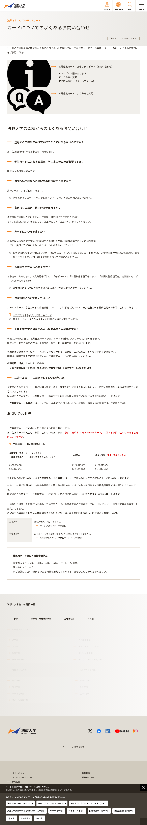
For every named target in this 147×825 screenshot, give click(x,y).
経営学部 (16, 653)
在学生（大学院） (76, 810)
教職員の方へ (88, 777)
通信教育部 (69, 618)
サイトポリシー (19, 773)
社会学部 (16, 686)
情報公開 (16, 781)
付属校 (91, 618)
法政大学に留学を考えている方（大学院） (26, 810)
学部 (16, 618)
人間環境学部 (85, 639)
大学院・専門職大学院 (41, 618)
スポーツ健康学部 (20, 700)
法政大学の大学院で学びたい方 (52, 803)
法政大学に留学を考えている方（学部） (89, 803)
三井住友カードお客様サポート (25, 403)
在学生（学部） (57, 810)
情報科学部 (85, 680)
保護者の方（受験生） (124, 810)
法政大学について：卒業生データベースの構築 (61, 537)
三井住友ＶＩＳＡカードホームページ (32, 314)
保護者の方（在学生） (99, 810)
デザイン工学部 (86, 653)
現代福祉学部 (18, 693)
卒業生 (11, 818)
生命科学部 (85, 693)
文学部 (15, 646)
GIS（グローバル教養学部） (91, 659)
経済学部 (16, 680)
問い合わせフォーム (23, 567)
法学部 (15, 639)
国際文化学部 (18, 659)
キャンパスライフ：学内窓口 (53, 525)
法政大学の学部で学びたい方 (20, 803)
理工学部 (84, 686)
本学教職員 (25, 818)
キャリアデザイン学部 (89, 646)
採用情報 (86, 773)
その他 (39, 818)
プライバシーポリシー (22, 777)
